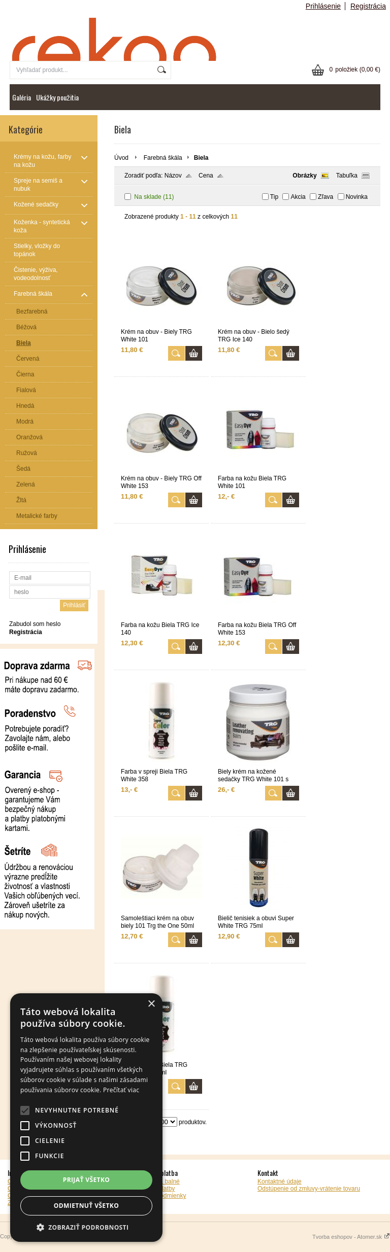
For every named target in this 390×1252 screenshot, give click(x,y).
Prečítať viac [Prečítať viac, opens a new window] (121, 1090)
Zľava (325, 196)
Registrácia (368, 6)
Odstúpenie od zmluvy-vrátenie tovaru (308, 1188)
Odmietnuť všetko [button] (86, 1205)
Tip (274, 196)
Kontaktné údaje (279, 1181)
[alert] (86, 1117)
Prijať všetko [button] (86, 1179)
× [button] (151, 1004)
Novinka (357, 196)
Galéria (21, 97)
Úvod (121, 157)
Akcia (297, 196)
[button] (86, 1227)
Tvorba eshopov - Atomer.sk (351, 1237)
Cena (206, 175)
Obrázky (304, 175)
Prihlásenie (323, 6)
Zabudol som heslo (34, 624)
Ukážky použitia (57, 97)
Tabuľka (347, 175)
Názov (173, 175)
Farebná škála (163, 157)
